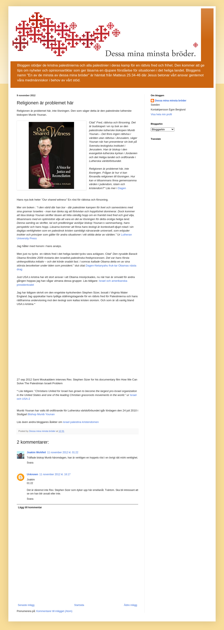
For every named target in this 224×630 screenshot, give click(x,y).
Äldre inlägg (130, 605)
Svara (30, 462)
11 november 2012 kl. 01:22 (62, 452)
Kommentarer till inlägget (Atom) (54, 611)
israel (66, 422)
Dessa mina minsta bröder (170, 100)
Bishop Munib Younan (41, 414)
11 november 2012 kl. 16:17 (55, 474)
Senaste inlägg (26, 605)
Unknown (32, 474)
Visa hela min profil (161, 114)
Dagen (122, 188)
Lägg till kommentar (30, 507)
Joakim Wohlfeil (36, 452)
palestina (75, 422)
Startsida (79, 605)
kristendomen (90, 422)
